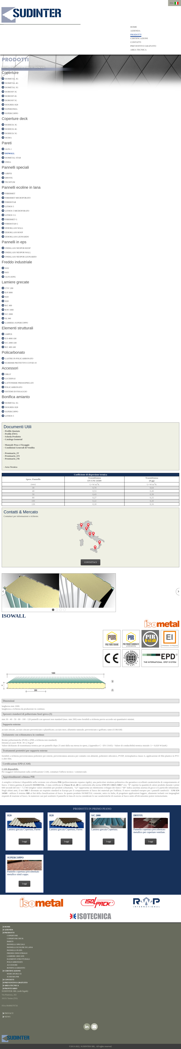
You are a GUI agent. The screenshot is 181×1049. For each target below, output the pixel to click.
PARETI (28, 67)
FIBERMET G (11, 219)
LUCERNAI (10, 378)
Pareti (7, 143)
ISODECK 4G (11, 129)
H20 (7, 297)
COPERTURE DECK (15, 938)
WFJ (7, 272)
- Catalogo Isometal (13, 439)
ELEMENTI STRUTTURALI (18, 959)
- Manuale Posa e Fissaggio (16, 445)
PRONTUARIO (10, 988)
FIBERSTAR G (11, 224)
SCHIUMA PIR (13, 977)
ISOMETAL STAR (13, 158)
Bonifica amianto (16, 397)
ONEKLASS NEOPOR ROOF (18, 248)
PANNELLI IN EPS (14, 950)
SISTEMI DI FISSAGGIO (16, 391)
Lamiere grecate (15, 282)
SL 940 (8, 318)
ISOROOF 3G (11, 92)
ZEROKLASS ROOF (14, 232)
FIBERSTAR (10, 202)
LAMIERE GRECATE (15, 956)
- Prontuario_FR (12, 458)
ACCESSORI (12, 965)
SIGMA (8, 138)
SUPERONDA (11, 109)
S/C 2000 (9, 314)
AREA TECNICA (138, 49)
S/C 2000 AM (11, 343)
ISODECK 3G (11, 125)
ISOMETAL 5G (11, 87)
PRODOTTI (135, 34)
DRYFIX (9, 178)
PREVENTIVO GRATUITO (143, 46)
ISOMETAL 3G (11, 79)
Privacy (9, 1013)
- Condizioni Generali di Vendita (19, 447)
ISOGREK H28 (11, 105)
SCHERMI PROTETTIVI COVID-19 (21, 363)
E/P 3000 (9, 292)
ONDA (8, 162)
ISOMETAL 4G (11, 83)
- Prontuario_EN (12, 456)
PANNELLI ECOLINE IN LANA (20, 947)
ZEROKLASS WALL (14, 228)
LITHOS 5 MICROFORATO (17, 211)
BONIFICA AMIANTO (16, 968)
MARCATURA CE (14, 974)
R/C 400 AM (10, 347)
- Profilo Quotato (12, 431)
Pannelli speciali (15, 167)
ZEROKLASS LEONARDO (17, 237)
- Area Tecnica (10, 467)
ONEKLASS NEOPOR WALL (18, 252)
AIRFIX (8, 173)
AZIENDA (135, 30)
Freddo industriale (17, 262)
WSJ (7, 268)
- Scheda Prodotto (12, 436)
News (7, 1016)
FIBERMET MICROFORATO (18, 198)
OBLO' (8, 374)
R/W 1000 (9, 310)
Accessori (10, 368)
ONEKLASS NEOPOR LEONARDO (21, 257)
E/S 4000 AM (10, 338)
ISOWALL (39, 67)
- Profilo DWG (11, 433)
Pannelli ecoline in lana (21, 187)
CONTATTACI (90, 562)
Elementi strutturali (17, 328)
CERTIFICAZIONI (139, 38)
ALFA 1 (8, 149)
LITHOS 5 (9, 206)
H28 (7, 301)
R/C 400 (8, 305)
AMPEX (8, 334)
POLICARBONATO (13, 387)
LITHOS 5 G (10, 215)
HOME (133, 27)
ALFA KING (10, 277)
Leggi (24, 841)
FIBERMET (10, 193)
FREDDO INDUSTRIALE (17, 953)
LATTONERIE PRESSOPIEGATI (19, 383)
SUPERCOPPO (11, 113)
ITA (171, 3)
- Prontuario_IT (11, 453)
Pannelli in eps (14, 242)
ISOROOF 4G (11, 96)
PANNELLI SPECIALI (16, 944)
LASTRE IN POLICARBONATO (19, 358)
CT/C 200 (9, 288)
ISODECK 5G (11, 133)
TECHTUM (10, 182)
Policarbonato (13, 352)
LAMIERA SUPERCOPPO (16, 323)
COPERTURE (12, 935)
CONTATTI (135, 42)
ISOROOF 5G (11, 100)
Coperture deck (15, 118)
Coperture (10, 72)
